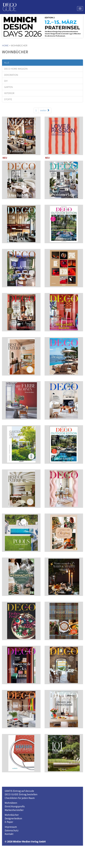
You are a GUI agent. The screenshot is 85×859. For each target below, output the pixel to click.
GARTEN (8, 87)
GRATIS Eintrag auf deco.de (19, 790)
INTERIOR (9, 93)
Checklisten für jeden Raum (20, 798)
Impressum (11, 826)
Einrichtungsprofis (15, 806)
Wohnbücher (12, 814)
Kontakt (9, 833)
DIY (6, 80)
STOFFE (8, 99)
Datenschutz (11, 830)
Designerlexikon (13, 818)
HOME (5, 45)
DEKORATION (11, 74)
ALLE (6, 62)
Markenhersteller (14, 810)
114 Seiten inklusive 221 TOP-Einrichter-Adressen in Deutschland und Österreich (21, 312)
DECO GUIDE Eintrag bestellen (21, 794)
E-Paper (9, 821)
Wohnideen (11, 802)
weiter (45, 110)
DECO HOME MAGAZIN (16, 68)
